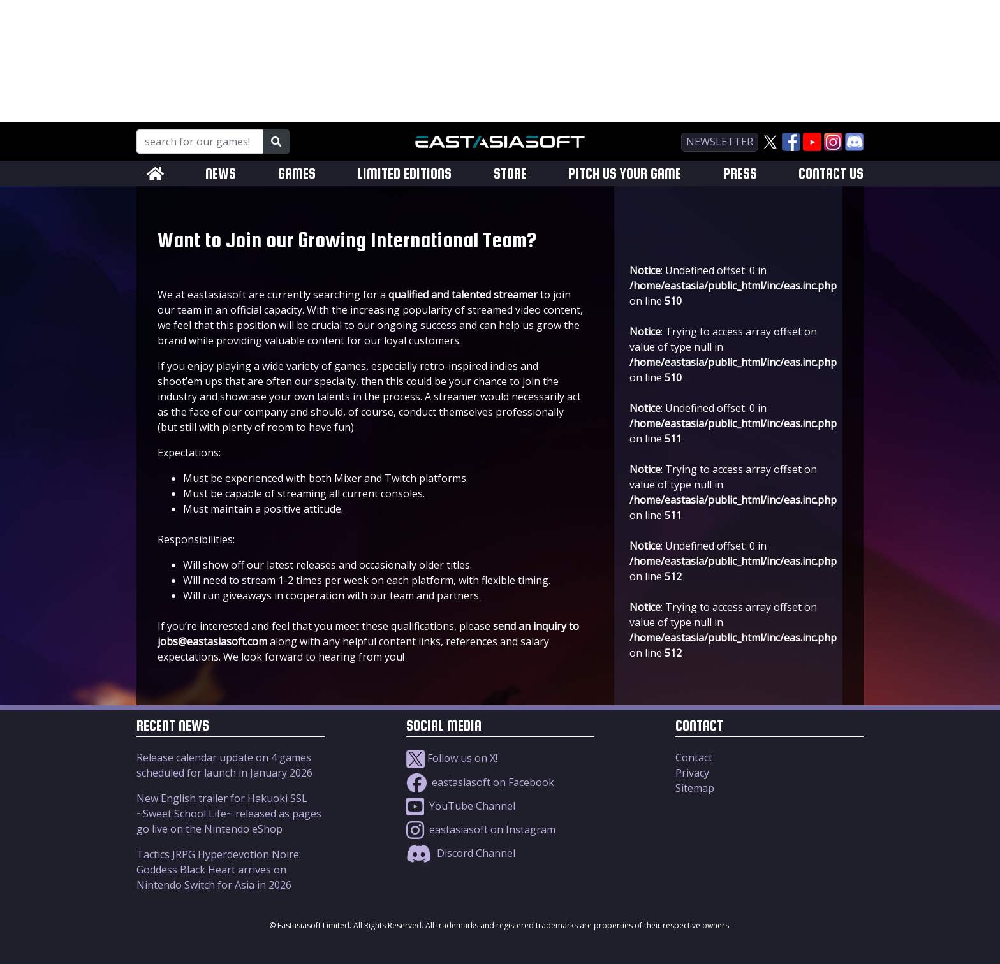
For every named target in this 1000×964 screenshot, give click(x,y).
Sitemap (694, 788)
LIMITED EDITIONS (404, 173)
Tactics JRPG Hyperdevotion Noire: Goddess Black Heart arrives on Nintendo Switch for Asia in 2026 (218, 869)
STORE (510, 173)
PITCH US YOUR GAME (624, 173)
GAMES (297, 173)
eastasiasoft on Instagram (480, 829)
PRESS (740, 173)
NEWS (220, 173)
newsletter (719, 142)
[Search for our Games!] (199, 141)
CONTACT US (831, 173)
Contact (693, 757)
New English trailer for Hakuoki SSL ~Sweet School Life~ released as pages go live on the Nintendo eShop (228, 813)
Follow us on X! (451, 758)
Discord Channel (460, 853)
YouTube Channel (460, 806)
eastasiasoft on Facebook (480, 782)
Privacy (692, 773)
